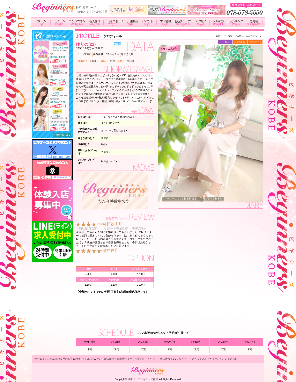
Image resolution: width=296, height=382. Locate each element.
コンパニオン (94, 358)
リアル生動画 (137, 358)
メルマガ (207, 358)
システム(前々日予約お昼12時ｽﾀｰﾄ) (64, 358)
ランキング (221, 358)
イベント (152, 358)
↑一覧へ (225, 42)
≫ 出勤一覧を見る (61, 135)
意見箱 (233, 358)
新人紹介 (109, 358)
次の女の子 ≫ (255, 42)
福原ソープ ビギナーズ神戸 (143, 379)
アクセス (194, 358)
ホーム (38, 358)
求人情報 (165, 358)
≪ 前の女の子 (240, 42)
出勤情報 (122, 358)
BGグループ (179, 358)
